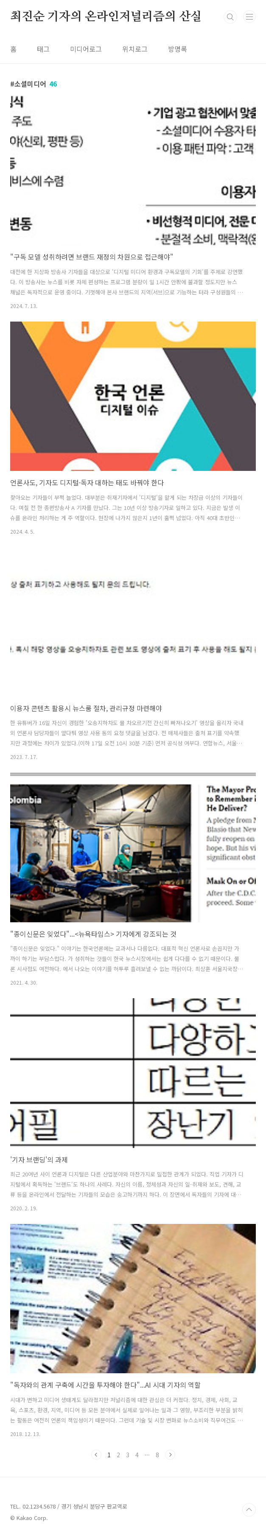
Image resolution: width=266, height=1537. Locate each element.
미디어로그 (86, 49)
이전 (96, 1455)
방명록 (177, 49)
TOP (249, 1510)
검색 (230, 17)
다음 (170, 1455)
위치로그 (135, 49)
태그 (43, 49)
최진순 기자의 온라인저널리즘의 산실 (106, 17)
